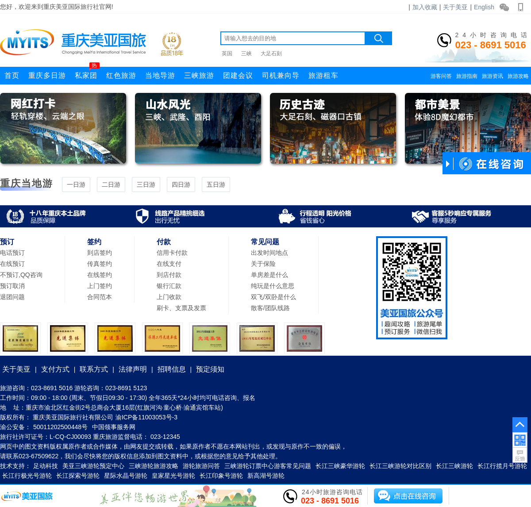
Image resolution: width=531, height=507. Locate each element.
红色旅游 (121, 75)
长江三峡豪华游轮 (340, 465)
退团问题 (12, 296)
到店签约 (99, 252)
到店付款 (169, 274)
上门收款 (169, 296)
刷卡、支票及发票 (181, 307)
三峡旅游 (199, 75)
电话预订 (12, 252)
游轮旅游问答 (201, 465)
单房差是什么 (269, 274)
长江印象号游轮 (221, 475)
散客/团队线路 (270, 307)
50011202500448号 (60, 426)
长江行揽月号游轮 (502, 465)
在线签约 (99, 274)
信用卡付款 (172, 252)
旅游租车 (323, 75)
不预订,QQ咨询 (21, 274)
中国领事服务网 (113, 426)
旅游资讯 (492, 76)
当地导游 (160, 75)
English (484, 7)
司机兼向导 (281, 75)
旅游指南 (466, 76)
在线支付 (169, 263)
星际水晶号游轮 (125, 475)
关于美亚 (455, 7)
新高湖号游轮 (266, 475)
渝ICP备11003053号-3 (146, 417)
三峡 (246, 53)
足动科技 (45, 465)
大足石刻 (271, 53)
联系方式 (94, 369)
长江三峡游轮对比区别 (400, 465)
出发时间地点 (269, 252)
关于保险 (263, 263)
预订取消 (12, 285)
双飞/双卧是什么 (273, 296)
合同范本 (99, 296)
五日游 (216, 184)
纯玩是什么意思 (272, 285)
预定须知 (210, 369)
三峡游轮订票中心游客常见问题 (267, 465)
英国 (227, 53)
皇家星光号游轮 (173, 475)
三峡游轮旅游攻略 (153, 465)
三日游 (146, 184)
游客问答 (441, 76)
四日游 (181, 184)
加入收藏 (424, 7)
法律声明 (133, 369)
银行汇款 (169, 285)
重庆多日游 (47, 75)
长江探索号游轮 (78, 475)
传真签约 (99, 263)
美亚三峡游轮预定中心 (93, 465)
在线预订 (12, 263)
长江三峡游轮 (454, 465)
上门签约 (99, 285)
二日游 (111, 184)
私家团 (87, 73)
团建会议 (238, 75)
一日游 (76, 184)
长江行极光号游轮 (27, 475)
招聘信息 (172, 369)
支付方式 (55, 369)
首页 (11, 75)
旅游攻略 (518, 76)
